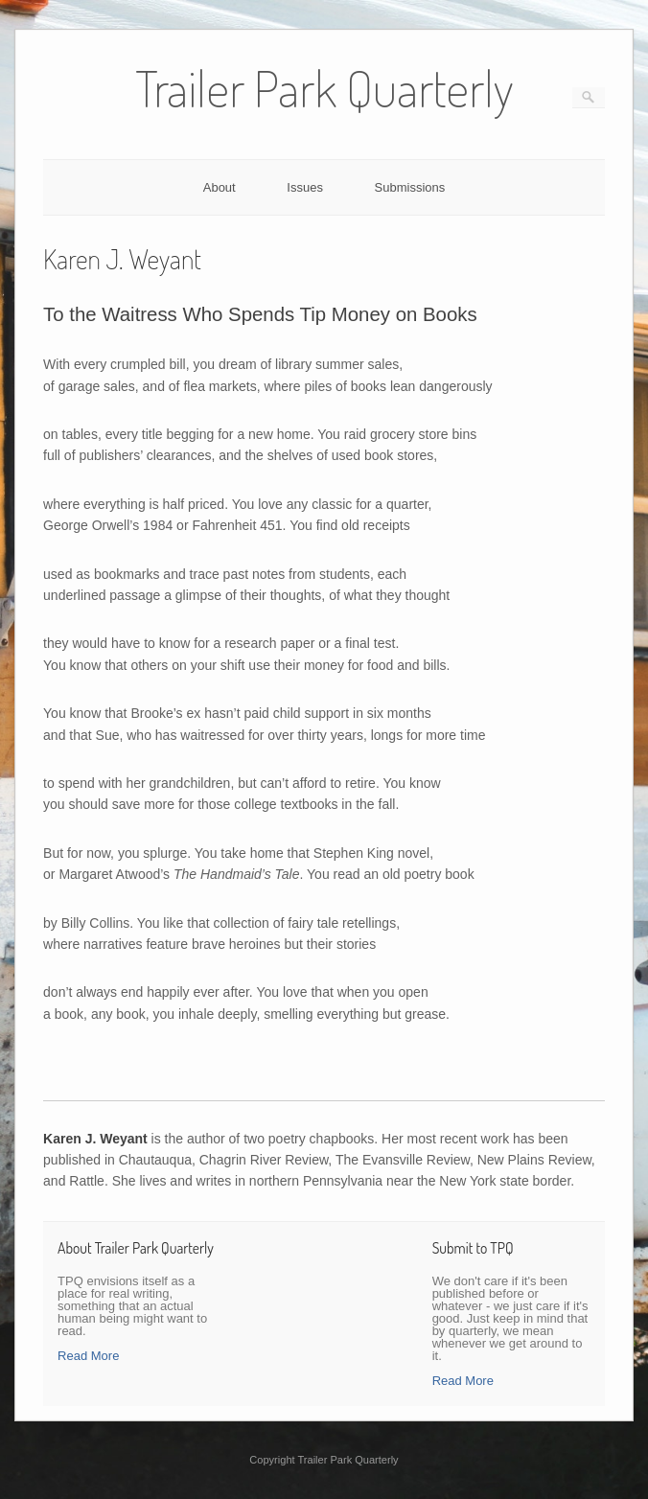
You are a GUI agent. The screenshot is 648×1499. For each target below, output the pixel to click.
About (219, 187)
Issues (305, 187)
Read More (88, 1356)
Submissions (410, 187)
